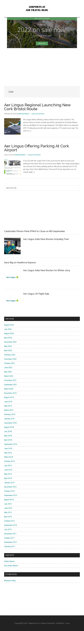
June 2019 (8, 402)
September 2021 (10, 385)
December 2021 (10, 380)
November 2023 (10, 342)
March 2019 (8, 410)
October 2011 (9, 538)
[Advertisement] (42, 65)
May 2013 (8, 512)
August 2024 (9, 333)
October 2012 (9, 521)
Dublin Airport (9, 561)
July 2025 (8, 329)
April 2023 (8, 350)
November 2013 (10, 487)
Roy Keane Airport (11, 566)
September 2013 (10, 495)
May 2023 (8, 346)
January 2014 (9, 483)
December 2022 (10, 359)
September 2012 (10, 525)
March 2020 (8, 389)
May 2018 (8, 436)
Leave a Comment (38, 114)
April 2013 (8, 517)
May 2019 (8, 406)
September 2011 (10, 542)
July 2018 (8, 431)
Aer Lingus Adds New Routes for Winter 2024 (46, 270)
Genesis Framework (48, 623)
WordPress (60, 623)
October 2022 (9, 363)
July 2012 (8, 529)
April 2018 (8, 440)
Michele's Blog (9, 581)
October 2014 (9, 461)
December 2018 (10, 423)
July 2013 (8, 504)
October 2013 (9, 491)
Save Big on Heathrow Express (20, 262)
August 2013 (9, 500)
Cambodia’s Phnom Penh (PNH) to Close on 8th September (34, 231)
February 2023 (9, 355)
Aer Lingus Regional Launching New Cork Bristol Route (37, 107)
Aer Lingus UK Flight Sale (36, 293)
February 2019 (9, 414)
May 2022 (8, 372)
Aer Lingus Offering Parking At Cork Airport (36, 148)
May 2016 (8, 453)
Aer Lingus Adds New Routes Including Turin (46, 239)
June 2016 (8, 448)
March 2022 (8, 376)
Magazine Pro (33, 623)
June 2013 (8, 508)
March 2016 (8, 457)
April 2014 (8, 478)
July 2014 (8, 466)
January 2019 (9, 419)
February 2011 (9, 546)
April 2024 (8, 338)
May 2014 (8, 474)
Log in (67, 623)
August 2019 (9, 397)
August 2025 (9, 325)
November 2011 (10, 534)
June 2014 (8, 470)
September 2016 (10, 444)
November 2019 (10, 393)
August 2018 (9, 427)
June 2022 (8, 368)
